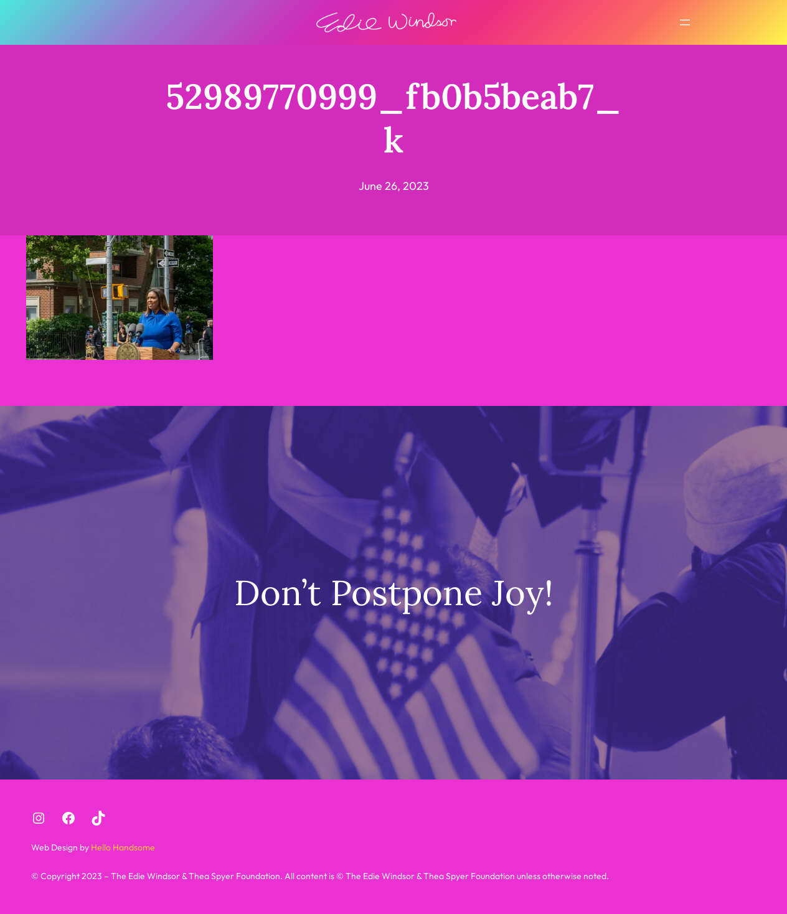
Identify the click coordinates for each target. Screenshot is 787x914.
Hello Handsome (122, 847)
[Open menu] (684, 22)
